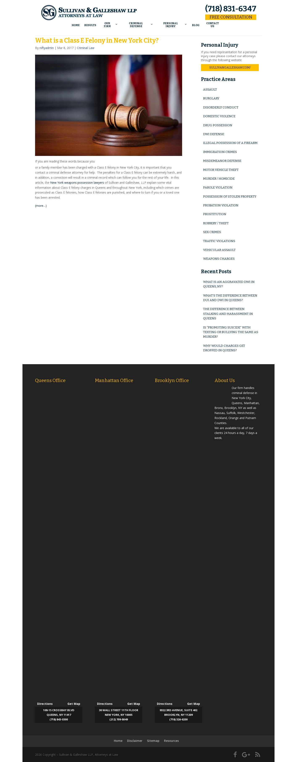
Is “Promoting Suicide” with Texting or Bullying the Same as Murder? (230, 332)
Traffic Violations (219, 241)
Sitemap (153, 741)
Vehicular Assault (219, 250)
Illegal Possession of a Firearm (230, 143)
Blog (196, 24)
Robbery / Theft (216, 223)
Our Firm (107, 24)
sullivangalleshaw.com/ (230, 67)
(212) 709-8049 (118, 719)
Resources (171, 741)
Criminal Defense (136, 24)
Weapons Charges (219, 259)
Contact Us (212, 24)
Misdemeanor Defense (222, 161)
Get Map (73, 704)
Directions (45, 704)
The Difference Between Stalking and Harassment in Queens (228, 313)
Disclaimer (134, 741)
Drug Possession (217, 125)
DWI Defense (213, 134)
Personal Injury (170, 24)
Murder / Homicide (219, 179)
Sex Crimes (212, 232)
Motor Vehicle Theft (221, 170)
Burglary (211, 98)
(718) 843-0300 (59, 719)
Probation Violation (220, 205)
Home (76, 24)
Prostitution (214, 214)
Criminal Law (85, 48)
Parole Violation (218, 187)
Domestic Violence (219, 116)
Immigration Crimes (220, 152)
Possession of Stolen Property (229, 196)
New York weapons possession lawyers (77, 183)
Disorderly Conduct (220, 107)
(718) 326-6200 (178, 719)
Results (90, 24)
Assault (210, 89)
